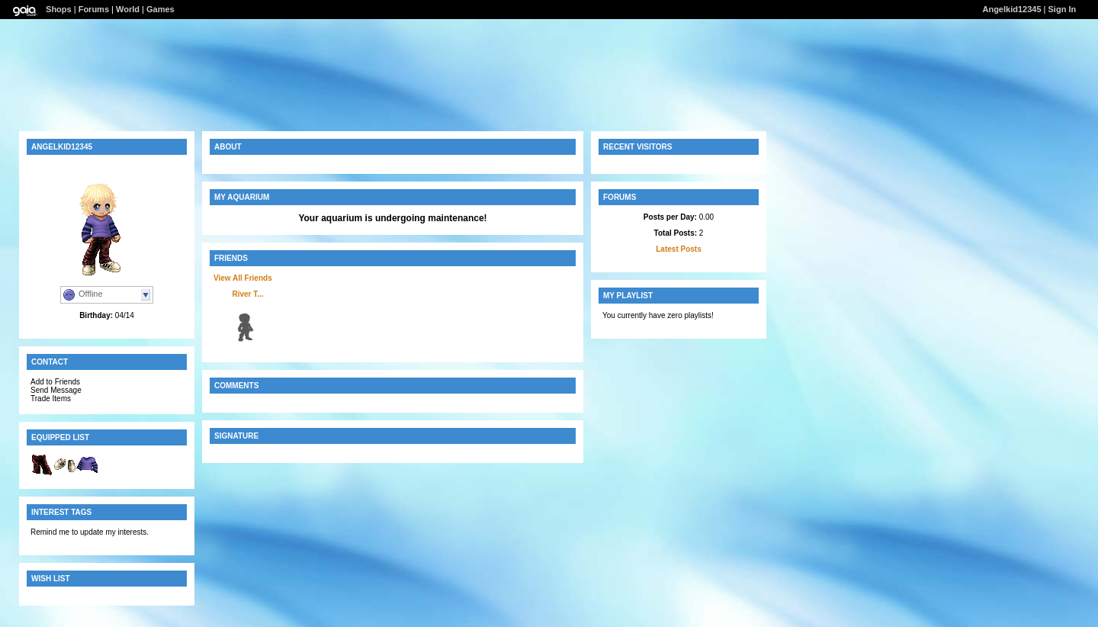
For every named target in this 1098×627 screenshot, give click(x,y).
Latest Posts (678, 249)
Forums (94, 9)
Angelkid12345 (1011, 9)
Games (160, 9)
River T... (247, 294)
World (128, 9)
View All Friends (243, 278)
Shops (59, 9)
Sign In (1062, 9)
